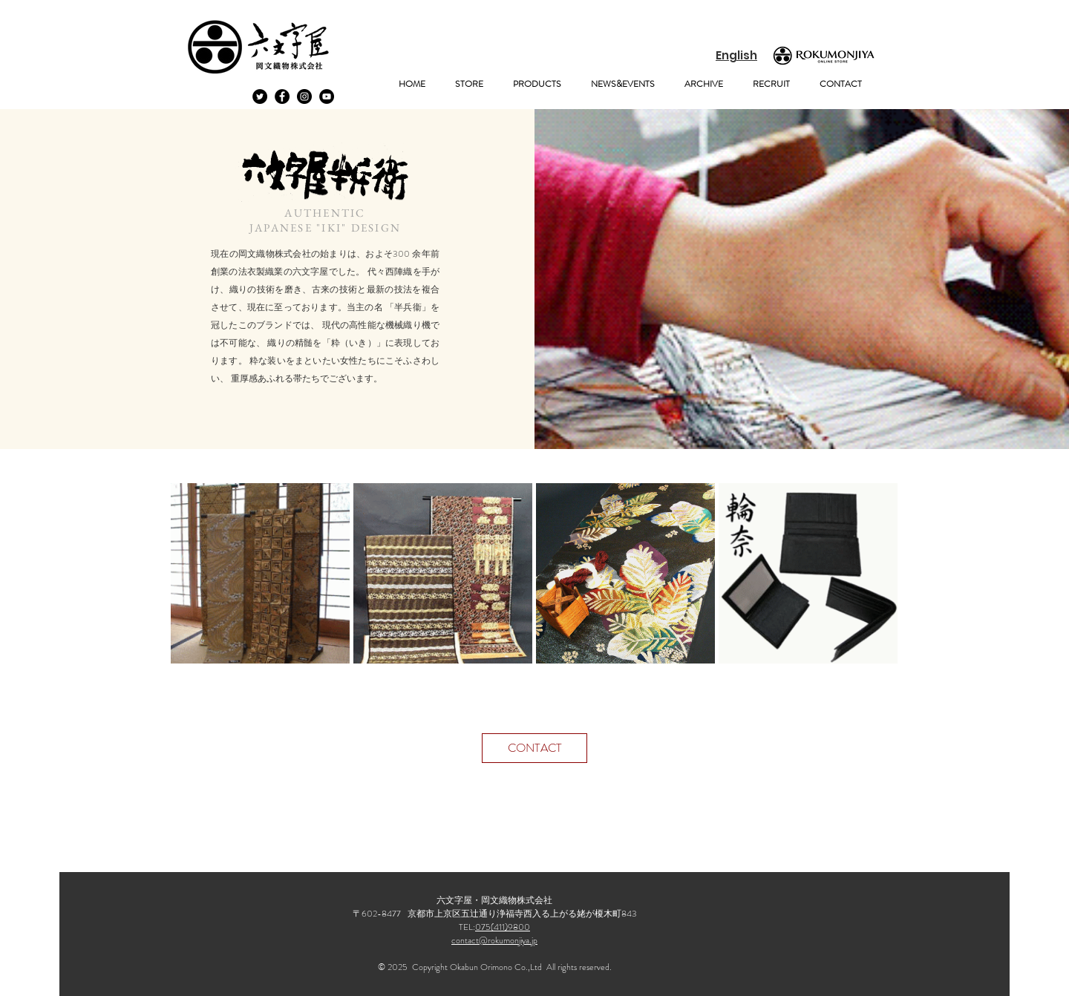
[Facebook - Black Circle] (282, 96)
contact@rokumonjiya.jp (494, 940)
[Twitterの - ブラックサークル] (259, 96)
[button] (469, 83)
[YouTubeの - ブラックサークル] (326, 96)
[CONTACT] (534, 748)
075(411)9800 (502, 927)
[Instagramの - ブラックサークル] (304, 96)
